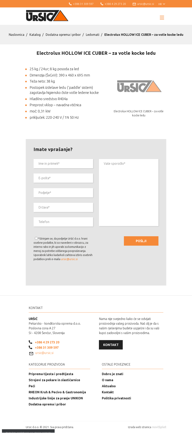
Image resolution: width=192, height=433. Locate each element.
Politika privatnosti (116, 398)
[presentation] (63, 274)
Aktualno (109, 386)
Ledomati (92, 34)
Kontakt (111, 345)
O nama (107, 380)
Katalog (35, 34)
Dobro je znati (112, 374)
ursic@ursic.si (69, 259)
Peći (32, 386)
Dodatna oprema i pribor (63, 34)
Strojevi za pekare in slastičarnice (54, 380)
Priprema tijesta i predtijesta (51, 374)
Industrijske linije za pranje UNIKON (56, 398)
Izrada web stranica (147, 427)
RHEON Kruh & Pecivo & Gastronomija (57, 392)
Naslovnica (16, 34)
